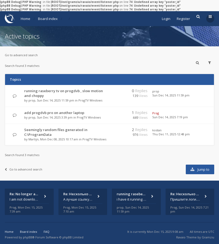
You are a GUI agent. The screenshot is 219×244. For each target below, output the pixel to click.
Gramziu (208, 237)
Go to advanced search (21, 55)
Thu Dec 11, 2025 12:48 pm (171, 134)
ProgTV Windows (90, 100)
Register (183, 18)
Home (25, 18)
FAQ (46, 232)
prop (31, 100)
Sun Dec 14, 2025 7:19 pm (170, 117)
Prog (155, 113)
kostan (157, 130)
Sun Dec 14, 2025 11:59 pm (170, 95)
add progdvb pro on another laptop (54, 112)
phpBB (27, 237)
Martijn (33, 139)
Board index (48, 18)
